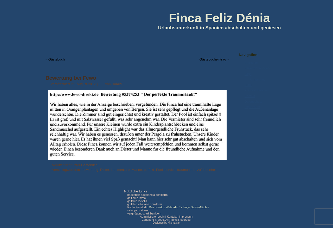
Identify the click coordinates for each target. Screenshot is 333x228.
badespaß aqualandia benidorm (147, 194)
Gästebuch (56, 59)
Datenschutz (253, 101)
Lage (248, 74)
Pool (159, 170)
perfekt (149, 170)
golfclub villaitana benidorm (144, 204)
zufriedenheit (206, 170)
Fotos (248, 85)
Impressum (252, 107)
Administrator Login (152, 216)
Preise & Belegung (257, 90)
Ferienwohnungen (257, 68)
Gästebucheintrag (213, 59)
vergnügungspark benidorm (144, 213)
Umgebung (258, 79)
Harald (116, 84)
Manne (137, 170)
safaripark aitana (137, 210)
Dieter (104, 170)
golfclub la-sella (137, 201)
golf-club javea (136, 197)
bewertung (90, 170)
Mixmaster (174, 222)
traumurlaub (186, 170)
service (170, 170)
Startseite (251, 63)
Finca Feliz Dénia (219, 18)
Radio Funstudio (137, 207)
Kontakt (250, 96)
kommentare (120, 170)
